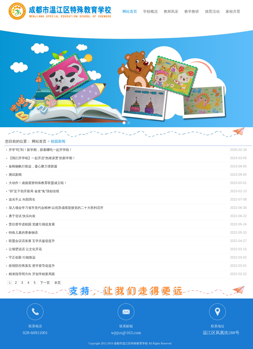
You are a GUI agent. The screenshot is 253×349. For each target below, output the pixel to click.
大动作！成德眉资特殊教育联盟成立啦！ (38, 183)
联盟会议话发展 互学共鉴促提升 (32, 241)
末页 (57, 282)
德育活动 (212, 11)
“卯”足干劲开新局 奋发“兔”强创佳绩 (34, 191)
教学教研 (191, 11)
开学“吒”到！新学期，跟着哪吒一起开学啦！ (40, 149)
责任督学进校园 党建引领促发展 (32, 224)
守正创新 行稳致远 (22, 257)
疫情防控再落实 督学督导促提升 (32, 265)
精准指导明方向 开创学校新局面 (32, 274)
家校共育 (233, 11)
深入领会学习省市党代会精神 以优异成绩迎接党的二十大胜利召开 (56, 207)
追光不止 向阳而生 (22, 199)
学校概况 (150, 11)
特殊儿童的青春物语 (23, 232)
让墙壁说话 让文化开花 (25, 249)
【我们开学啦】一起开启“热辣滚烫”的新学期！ (42, 158)
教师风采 (171, 11)
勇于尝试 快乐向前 (22, 216)
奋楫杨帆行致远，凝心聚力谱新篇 (33, 166)
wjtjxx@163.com (126, 333)
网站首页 (129, 11)
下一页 (45, 282)
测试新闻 (15, 174)
